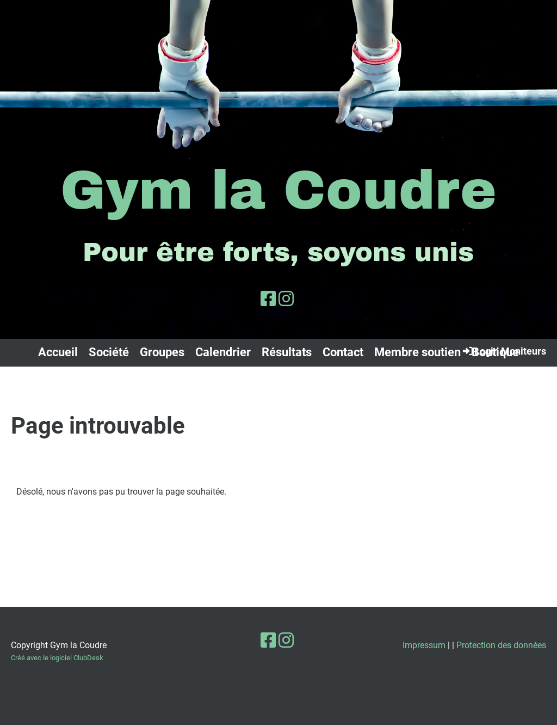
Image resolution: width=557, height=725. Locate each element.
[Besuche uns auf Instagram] (286, 299)
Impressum (424, 645)
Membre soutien (417, 352)
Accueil (58, 352)
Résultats (287, 352)
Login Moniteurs (503, 350)
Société (109, 352)
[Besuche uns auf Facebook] (268, 299)
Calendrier (223, 352)
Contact (343, 352)
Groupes (162, 352)
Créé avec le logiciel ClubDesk (57, 658)
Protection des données (501, 645)
